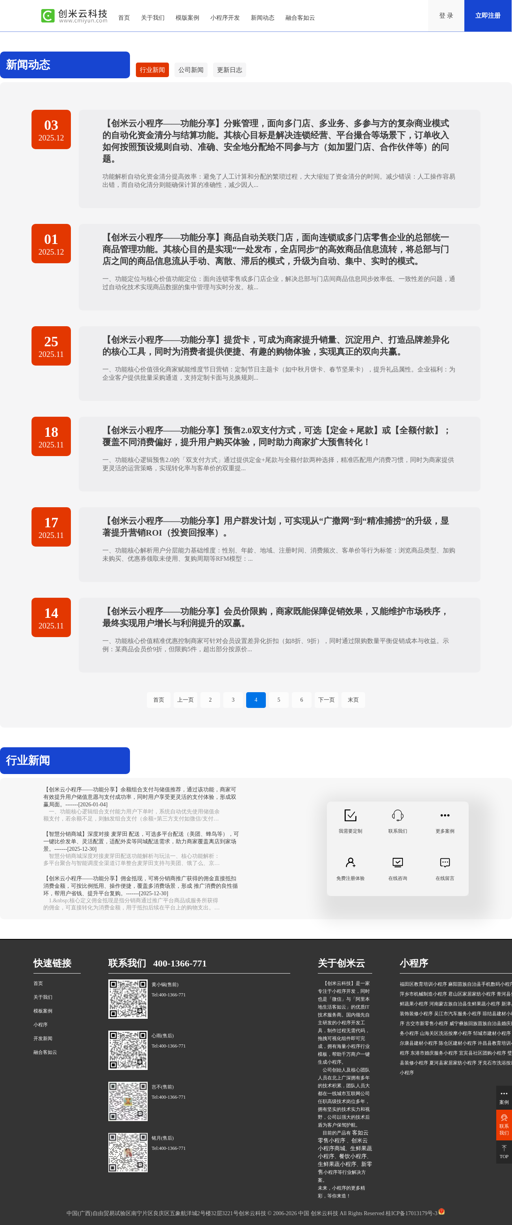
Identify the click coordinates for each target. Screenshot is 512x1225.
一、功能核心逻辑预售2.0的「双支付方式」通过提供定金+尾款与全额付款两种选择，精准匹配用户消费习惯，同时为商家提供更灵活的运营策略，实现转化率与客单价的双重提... (278, 463)
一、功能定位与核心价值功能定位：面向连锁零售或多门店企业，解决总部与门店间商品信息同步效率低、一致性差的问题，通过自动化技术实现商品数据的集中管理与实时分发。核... (278, 282)
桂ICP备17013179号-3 (411, 1213)
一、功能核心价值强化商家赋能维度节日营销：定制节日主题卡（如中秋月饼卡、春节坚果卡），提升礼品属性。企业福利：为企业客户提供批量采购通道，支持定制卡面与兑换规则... (278, 373)
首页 (158, 700)
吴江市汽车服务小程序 (457, 1013)
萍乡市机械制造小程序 (423, 994)
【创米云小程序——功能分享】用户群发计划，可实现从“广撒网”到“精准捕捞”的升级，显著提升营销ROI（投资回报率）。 (275, 527)
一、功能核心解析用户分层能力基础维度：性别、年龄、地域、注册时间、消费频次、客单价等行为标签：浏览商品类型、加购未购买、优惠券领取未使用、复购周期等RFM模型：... (278, 554)
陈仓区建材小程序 (458, 1043)
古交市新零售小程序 (427, 1023)
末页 (353, 700)
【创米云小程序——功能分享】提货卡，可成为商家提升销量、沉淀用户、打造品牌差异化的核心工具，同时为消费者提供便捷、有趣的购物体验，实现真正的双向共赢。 (275, 346)
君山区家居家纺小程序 (471, 994)
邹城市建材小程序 (492, 1033)
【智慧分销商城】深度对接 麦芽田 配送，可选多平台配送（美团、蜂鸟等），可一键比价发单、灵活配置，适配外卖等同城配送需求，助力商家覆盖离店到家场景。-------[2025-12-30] (141, 841)
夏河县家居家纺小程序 (453, 1063)
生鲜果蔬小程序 (337, 1164)
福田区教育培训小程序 (423, 984)
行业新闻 (152, 70)
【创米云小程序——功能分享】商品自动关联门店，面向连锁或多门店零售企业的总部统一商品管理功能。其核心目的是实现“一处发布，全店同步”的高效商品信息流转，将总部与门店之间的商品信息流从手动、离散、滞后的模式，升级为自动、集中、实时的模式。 (275, 249)
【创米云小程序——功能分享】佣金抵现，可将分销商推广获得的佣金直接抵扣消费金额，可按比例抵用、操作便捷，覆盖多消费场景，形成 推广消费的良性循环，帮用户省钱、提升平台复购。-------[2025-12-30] (140, 886)
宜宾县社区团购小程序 (482, 1053)
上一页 (185, 700)
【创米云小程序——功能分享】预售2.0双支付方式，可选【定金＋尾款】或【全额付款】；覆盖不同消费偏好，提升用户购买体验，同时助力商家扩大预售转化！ (276, 436)
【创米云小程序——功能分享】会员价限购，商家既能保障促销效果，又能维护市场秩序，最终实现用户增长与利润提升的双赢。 (275, 617)
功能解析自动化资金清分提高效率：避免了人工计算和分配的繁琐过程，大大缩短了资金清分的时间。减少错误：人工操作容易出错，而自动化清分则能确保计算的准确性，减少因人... (278, 180)
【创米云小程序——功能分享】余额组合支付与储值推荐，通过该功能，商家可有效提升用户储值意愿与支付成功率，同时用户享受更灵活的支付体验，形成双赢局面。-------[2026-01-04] (139, 797)
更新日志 (229, 70)
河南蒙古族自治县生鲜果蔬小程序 (464, 1004)
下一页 (326, 700)
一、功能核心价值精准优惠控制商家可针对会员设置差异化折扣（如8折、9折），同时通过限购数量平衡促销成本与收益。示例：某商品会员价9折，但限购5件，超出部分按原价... (275, 644)
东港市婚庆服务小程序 (434, 1053)
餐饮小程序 (353, 1156)
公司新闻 (191, 70)
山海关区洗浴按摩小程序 (446, 1033)
